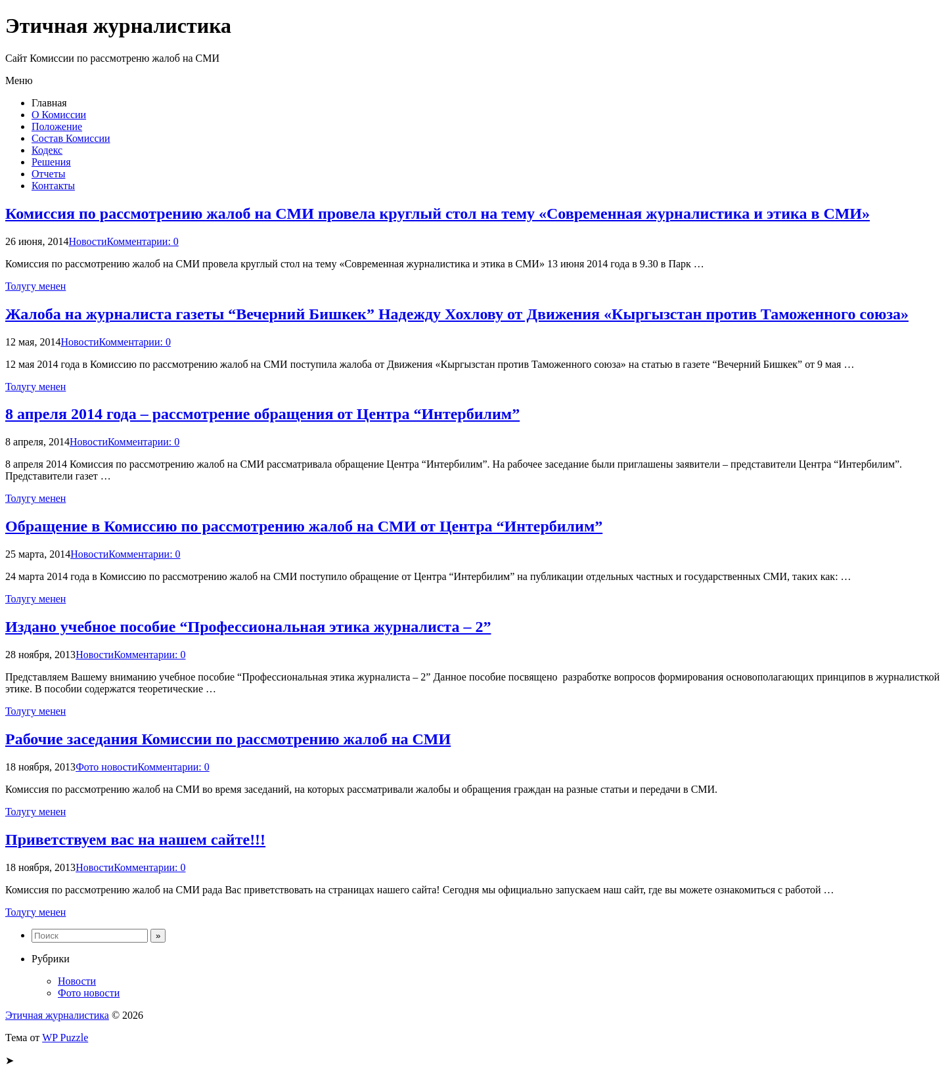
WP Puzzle (65, 1037)
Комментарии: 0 (143, 241)
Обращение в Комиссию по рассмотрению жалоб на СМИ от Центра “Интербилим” (303, 526)
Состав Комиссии (71, 138)
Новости (87, 241)
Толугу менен (35, 286)
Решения (51, 162)
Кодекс (47, 150)
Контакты (53, 185)
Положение (57, 126)
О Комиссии (59, 114)
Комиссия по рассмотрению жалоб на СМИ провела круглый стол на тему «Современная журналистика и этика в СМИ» (437, 213)
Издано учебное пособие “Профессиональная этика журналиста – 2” (248, 626)
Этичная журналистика (57, 1015)
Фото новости (106, 766)
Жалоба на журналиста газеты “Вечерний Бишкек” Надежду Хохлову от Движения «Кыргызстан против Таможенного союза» (457, 314)
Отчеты (48, 173)
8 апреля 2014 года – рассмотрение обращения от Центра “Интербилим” (262, 413)
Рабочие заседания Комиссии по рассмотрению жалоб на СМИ (228, 739)
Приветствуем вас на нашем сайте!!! (135, 839)
